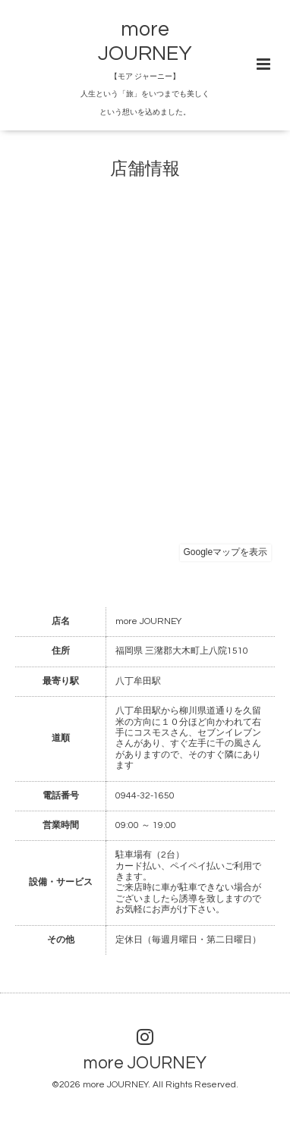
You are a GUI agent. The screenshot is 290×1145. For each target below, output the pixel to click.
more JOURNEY (145, 1063)
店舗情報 (145, 168)
